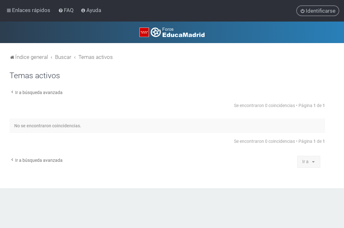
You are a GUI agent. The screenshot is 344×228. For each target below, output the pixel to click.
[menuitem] (67, 10)
